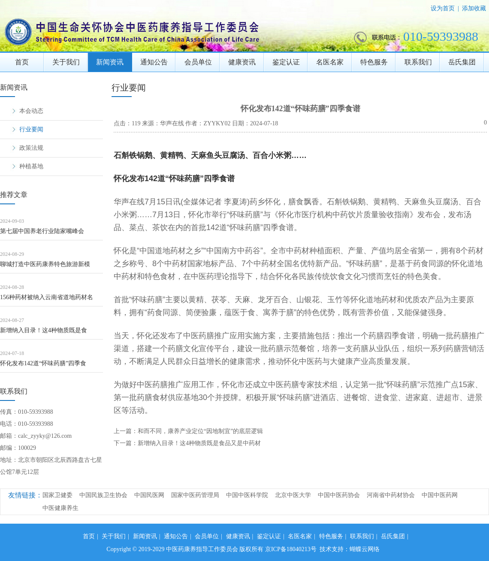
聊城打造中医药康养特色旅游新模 (45, 264)
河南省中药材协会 (391, 495)
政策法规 (31, 148)
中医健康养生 (60, 508)
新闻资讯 (110, 62)
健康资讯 (242, 62)
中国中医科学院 (247, 495)
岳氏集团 (462, 62)
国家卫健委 (57, 495)
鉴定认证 (286, 62)
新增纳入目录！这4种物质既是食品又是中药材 (199, 443)
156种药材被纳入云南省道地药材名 (46, 297)
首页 (22, 62)
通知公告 (154, 62)
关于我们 (66, 62)
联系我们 (418, 62)
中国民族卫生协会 (103, 495)
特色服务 (374, 62)
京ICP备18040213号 (291, 549)
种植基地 (31, 166)
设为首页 (443, 8)
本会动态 (31, 111)
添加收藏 (474, 8)
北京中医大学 (293, 495)
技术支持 (332, 549)
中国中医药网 (440, 495)
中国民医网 (149, 495)
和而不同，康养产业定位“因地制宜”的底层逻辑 (200, 431)
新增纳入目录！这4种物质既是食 (43, 330)
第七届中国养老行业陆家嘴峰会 (42, 231)
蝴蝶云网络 (365, 549)
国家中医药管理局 (195, 495)
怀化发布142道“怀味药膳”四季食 (43, 363)
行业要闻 (31, 129)
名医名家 (330, 62)
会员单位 (198, 62)
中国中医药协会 (339, 495)
